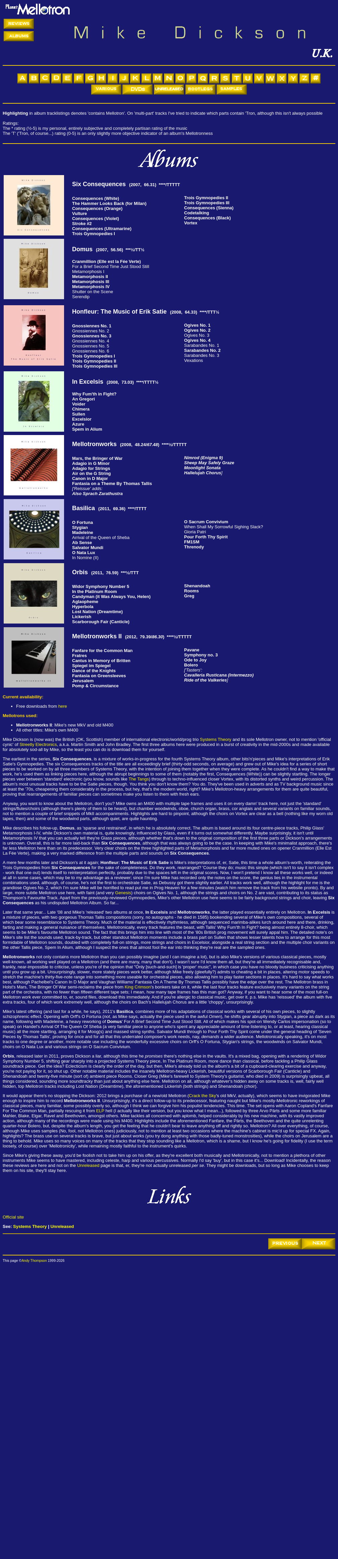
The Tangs (138, 779)
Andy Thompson (34, 1260)
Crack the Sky (202, 1095)
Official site (13, 1217)
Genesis (123, 892)
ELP (100, 1110)
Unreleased (88, 1165)
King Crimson (138, 986)
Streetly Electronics (38, 744)
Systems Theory (215, 739)
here (62, 706)
